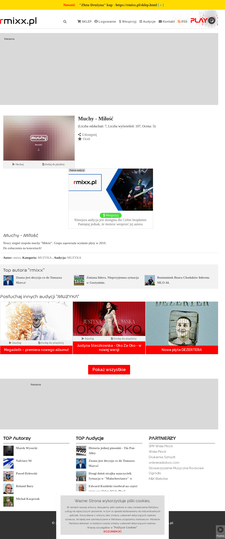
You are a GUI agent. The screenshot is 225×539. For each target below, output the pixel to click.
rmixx (17, 257)
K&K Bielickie (158, 479)
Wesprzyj (127, 21)
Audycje (147, 21)
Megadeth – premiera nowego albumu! (36, 350)
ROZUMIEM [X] (112, 531)
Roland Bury (24, 486)
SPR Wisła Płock (161, 446)
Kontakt (167, 21)
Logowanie (105, 21)
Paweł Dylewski (26, 473)
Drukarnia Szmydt (162, 457)
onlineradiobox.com (164, 463)
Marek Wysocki (26, 448)
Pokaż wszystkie (109, 369)
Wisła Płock (157, 452)
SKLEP (84, 21)
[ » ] (161, 5)
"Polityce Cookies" (125, 527)
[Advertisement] (109, 69)
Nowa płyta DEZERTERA (182, 350)
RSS (182, 21)
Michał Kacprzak (28, 498)
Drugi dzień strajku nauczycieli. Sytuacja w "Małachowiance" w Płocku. (110, 478)
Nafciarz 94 (24, 460)
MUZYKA (44, 257)
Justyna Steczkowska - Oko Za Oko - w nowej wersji (109, 348)
